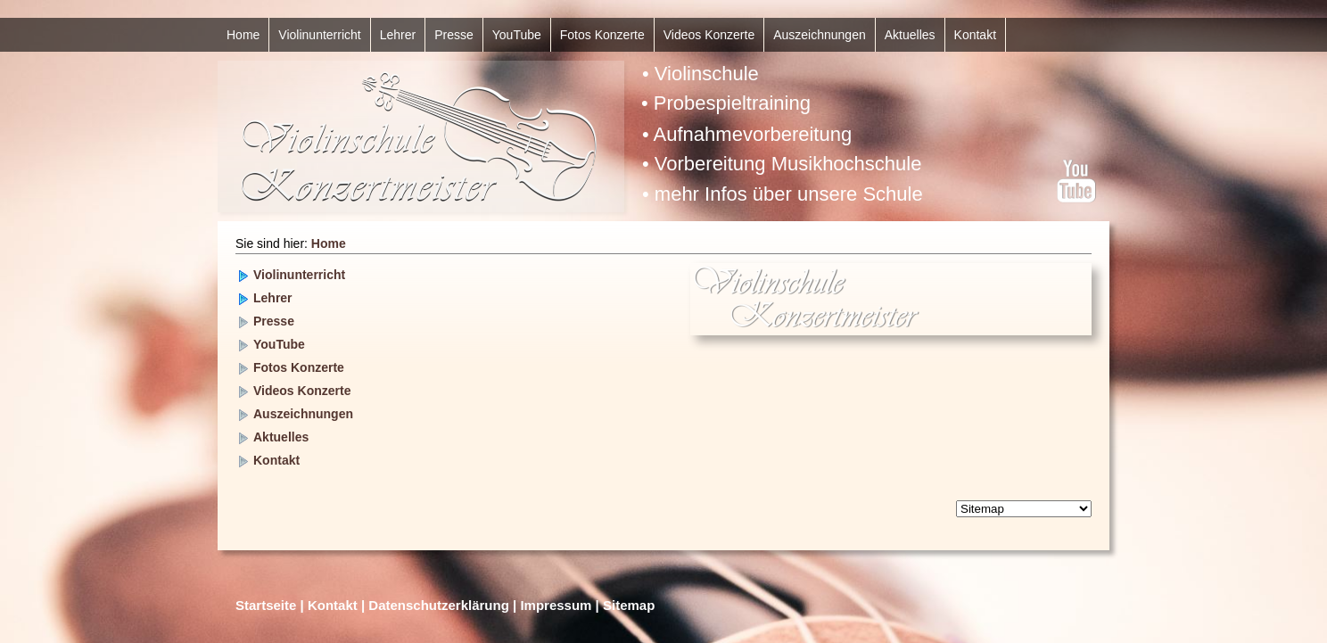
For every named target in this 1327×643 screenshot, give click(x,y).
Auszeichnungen (819, 35)
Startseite (265, 605)
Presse (454, 35)
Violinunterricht (319, 35)
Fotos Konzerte (602, 35)
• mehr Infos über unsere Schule (782, 194)
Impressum (555, 605)
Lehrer (398, 35)
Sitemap (629, 605)
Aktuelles (910, 35)
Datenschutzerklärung (438, 605)
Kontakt (975, 35)
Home (243, 35)
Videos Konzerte (709, 35)
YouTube (516, 35)
